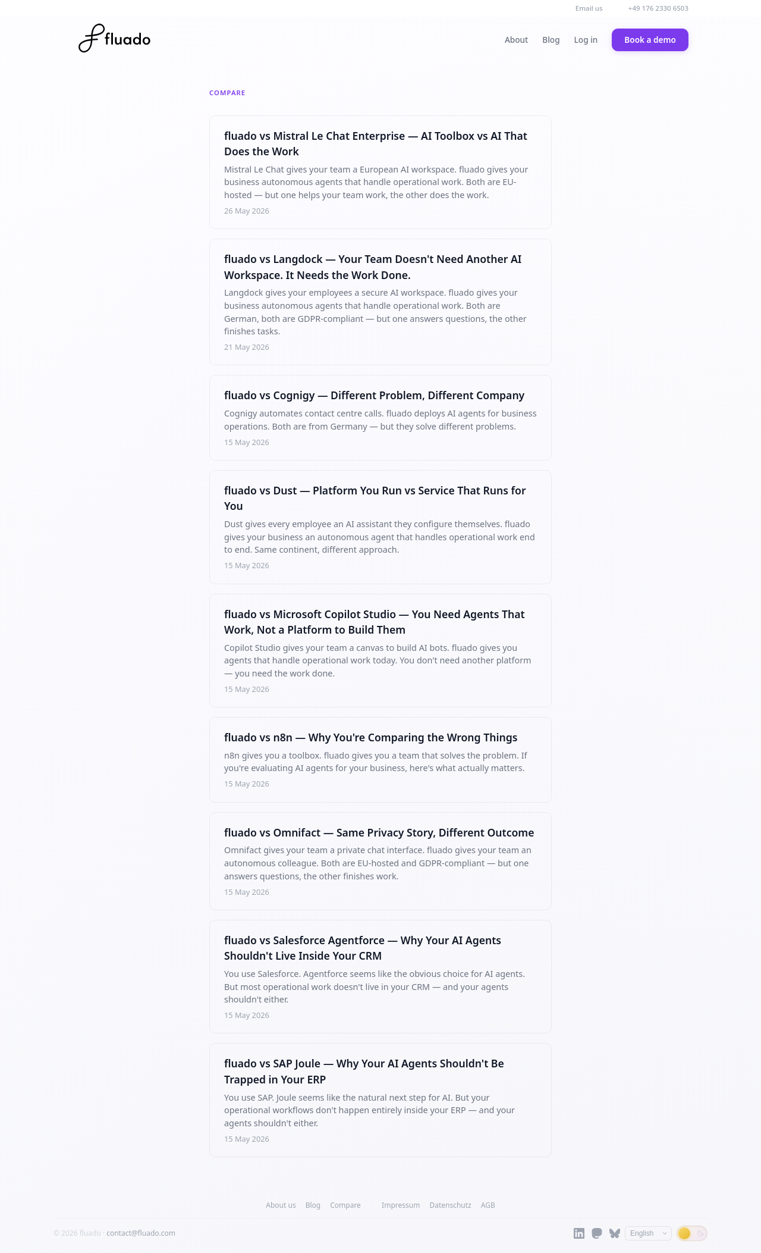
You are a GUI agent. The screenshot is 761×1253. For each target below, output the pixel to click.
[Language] (648, 1233)
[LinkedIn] (579, 1233)
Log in (586, 39)
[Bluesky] (614, 1233)
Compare (345, 1205)
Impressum (401, 1205)
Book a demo (650, 39)
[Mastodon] (597, 1233)
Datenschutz (450, 1205)
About (516, 39)
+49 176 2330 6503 (658, 8)
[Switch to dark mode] (692, 1233)
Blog (550, 39)
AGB (488, 1205)
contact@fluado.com (140, 1233)
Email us (589, 8)
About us (280, 1205)
